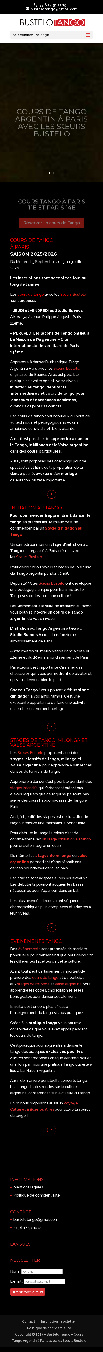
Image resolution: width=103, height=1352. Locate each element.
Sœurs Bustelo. (29, 557)
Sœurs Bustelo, (66, 368)
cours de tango (31, 294)
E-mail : (17, 1281)
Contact (28, 1321)
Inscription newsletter (58, 1321)
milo (65, 759)
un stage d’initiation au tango (66, 839)
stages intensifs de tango (34, 759)
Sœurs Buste (50, 583)
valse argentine (68, 984)
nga (73, 759)
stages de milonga (53, 855)
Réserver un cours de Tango (51, 225)
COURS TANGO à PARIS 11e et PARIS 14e (51, 207)
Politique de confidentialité (36, 1195)
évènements (29, 949)
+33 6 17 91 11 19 (27, 1227)
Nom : (15, 1271)
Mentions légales (28, 1187)
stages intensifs (24, 788)
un (61, 1103)
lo (63, 583)
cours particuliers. (44, 451)
